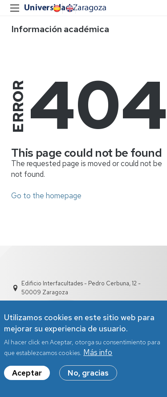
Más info (97, 353)
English (69, 8)
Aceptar (27, 374)
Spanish (56, 8)
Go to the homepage (46, 196)
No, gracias (88, 374)
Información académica (60, 29)
